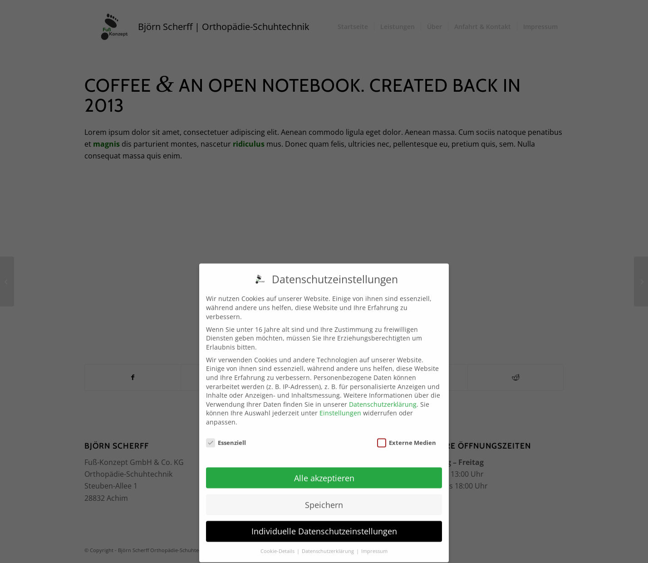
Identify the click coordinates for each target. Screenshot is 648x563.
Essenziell (226, 437)
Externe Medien (406, 437)
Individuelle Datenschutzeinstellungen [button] (324, 525)
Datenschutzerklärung (383, 398)
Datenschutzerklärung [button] (328, 546)
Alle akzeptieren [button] (324, 472)
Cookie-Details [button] (278, 546)
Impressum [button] (374, 546)
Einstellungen (340, 407)
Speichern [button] (324, 499)
